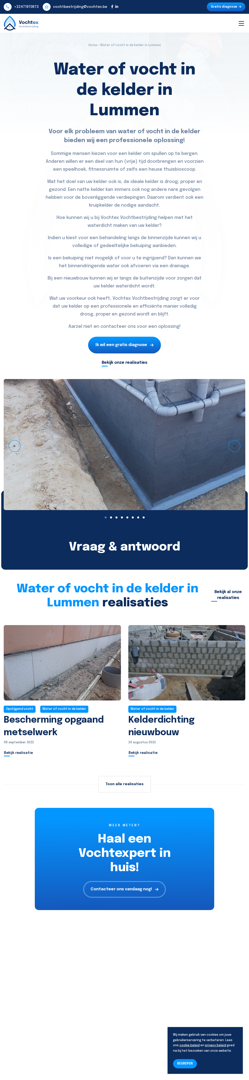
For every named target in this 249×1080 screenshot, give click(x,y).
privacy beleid (215, 1045)
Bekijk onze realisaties (124, 363)
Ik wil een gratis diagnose (124, 345)
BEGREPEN (185, 1063)
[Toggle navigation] (241, 23)
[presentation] (14, 446)
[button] (105, 517)
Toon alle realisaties (125, 784)
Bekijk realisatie (18, 753)
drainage (179, 266)
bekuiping (140, 246)
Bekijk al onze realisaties (228, 595)
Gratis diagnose (226, 6)
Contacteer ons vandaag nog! (124, 889)
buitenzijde (152, 278)
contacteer (113, 326)
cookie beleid (189, 1045)
